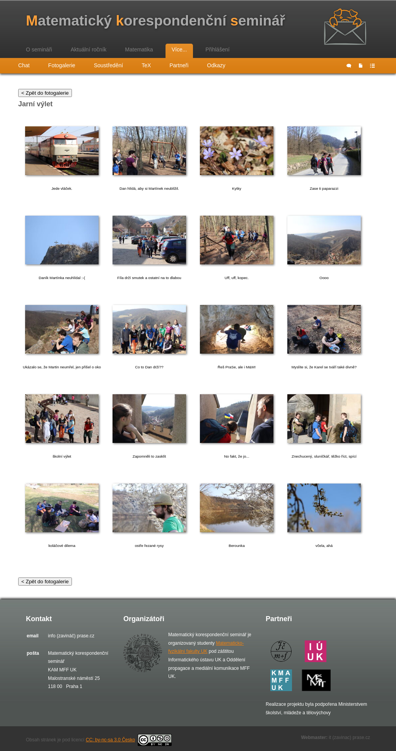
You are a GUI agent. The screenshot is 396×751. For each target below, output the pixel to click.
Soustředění (108, 65)
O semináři (39, 49)
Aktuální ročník (89, 49)
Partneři (178, 65)
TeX (146, 65)
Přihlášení (217, 49)
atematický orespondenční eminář (155, 21)
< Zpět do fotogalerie (45, 93)
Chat (24, 65)
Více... (179, 49)
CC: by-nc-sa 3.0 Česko (129, 739)
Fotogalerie (61, 65)
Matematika (139, 49)
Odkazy (216, 65)
